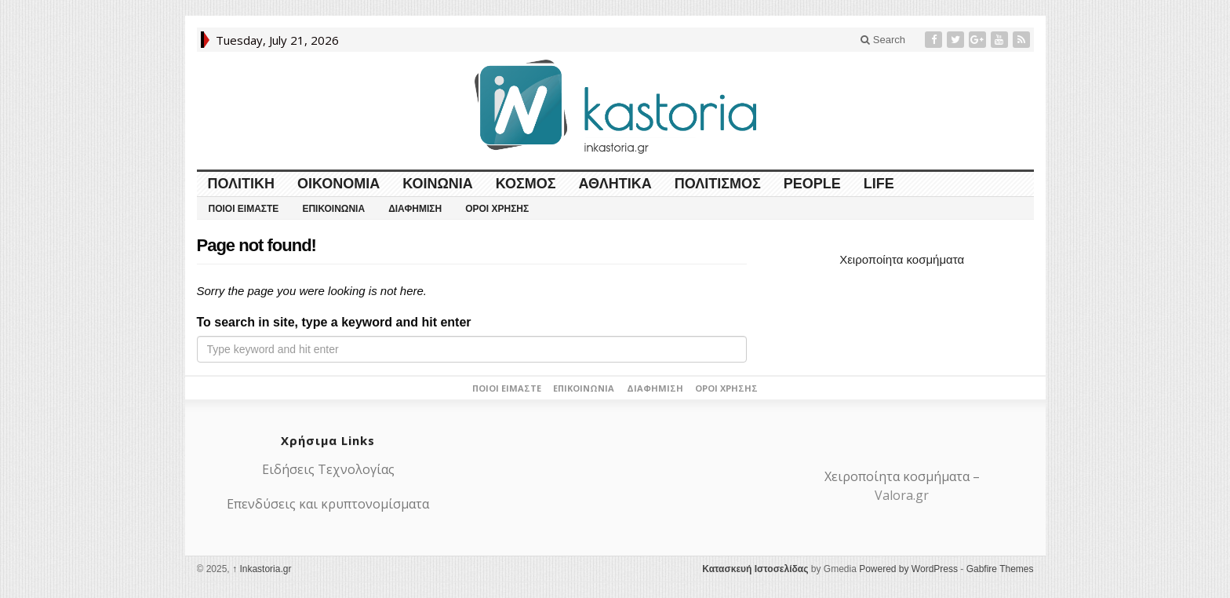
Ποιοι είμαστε (244, 208)
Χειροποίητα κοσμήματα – (902, 476)
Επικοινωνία (333, 208)
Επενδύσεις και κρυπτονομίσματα (328, 503)
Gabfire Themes (1000, 568)
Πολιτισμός (718, 183)
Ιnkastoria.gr (261, 568)
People (812, 183)
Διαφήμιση (415, 208)
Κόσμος (526, 183)
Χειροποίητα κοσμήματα (901, 259)
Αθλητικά (615, 183)
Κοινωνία (437, 183)
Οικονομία (338, 183)
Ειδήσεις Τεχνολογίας (328, 469)
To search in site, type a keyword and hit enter (334, 322)
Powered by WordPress (908, 568)
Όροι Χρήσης (497, 208)
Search (883, 40)
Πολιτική (241, 183)
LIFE (879, 183)
